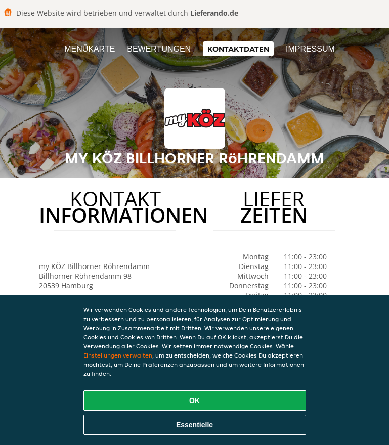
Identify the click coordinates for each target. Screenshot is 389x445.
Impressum (310, 49)
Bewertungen (159, 49)
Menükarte (89, 49)
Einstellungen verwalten (117, 355)
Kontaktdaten (238, 48)
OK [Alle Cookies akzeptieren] (194, 400)
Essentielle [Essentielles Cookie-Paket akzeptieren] (194, 425)
